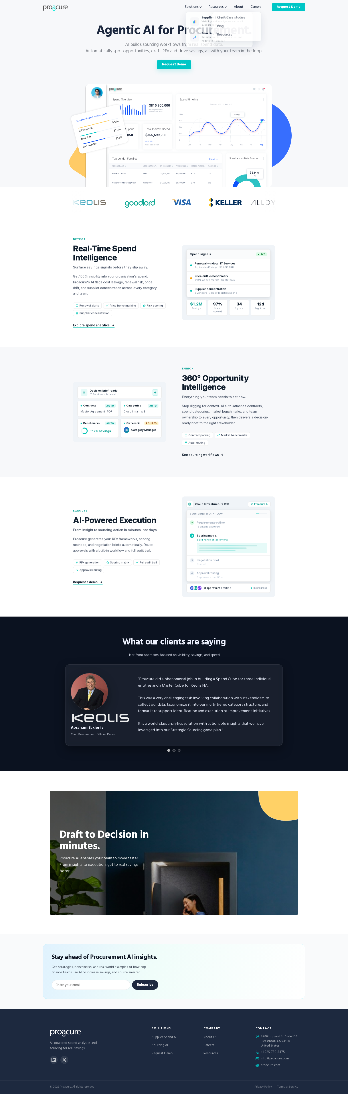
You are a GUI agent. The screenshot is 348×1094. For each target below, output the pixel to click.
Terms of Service (287, 1087)
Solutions (193, 7)
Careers (256, 7)
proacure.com (270, 1065)
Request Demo (289, 7)
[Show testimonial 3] (179, 750)
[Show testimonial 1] (168, 750)
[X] (64, 1060)
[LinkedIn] (54, 1060)
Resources (218, 7)
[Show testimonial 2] (174, 750)
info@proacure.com (275, 1059)
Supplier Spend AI (164, 1038)
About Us (210, 1038)
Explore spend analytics (94, 332)
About (238, 7)
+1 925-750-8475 (273, 1052)
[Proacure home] (55, 7)
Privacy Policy (263, 1087)
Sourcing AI (160, 1046)
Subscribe (145, 985)
